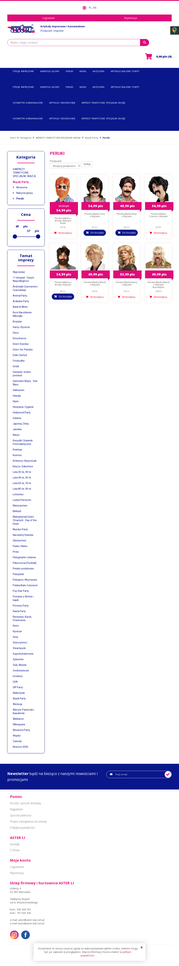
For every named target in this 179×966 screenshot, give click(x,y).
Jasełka (17, 429)
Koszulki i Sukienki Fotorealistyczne (23, 442)
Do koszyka (97, 232)
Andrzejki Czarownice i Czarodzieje (25, 288)
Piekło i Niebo (20, 546)
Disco (16, 332)
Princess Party (21, 605)
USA (15, 681)
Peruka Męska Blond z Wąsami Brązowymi (158, 285)
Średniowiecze (21, 670)
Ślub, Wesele (20, 665)
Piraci (16, 551)
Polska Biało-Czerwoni (25, 585)
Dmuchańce (19, 338)
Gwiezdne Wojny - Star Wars (25, 383)
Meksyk (17, 511)
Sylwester (18, 659)
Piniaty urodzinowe (23, 568)
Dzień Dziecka (20, 344)
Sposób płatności (20, 815)
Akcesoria (20, 187)
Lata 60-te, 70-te (22, 483)
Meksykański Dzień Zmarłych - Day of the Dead (25, 520)
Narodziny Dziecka (23, 535)
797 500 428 (24, 913)
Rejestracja (130, 18)
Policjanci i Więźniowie (25, 579)
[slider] (15, 236)
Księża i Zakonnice (23, 466)
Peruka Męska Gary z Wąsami (94, 215)
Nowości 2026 (20, 746)
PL (90, 7)
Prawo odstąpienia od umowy (28, 821)
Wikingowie (19, 724)
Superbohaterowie (23, 653)
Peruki (18, 198)
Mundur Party (20, 529)
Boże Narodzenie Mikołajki (22, 314)
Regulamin (16, 809)
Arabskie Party (21, 301)
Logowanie (48, 18)
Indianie (17, 418)
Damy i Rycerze (21, 327)
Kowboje (17, 449)
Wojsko (17, 735)
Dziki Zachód (20, 355)
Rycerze (17, 631)
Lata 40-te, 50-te (22, 477)
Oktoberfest (19, 540)
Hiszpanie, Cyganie (23, 407)
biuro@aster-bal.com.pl (31, 923)
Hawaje (17, 395)
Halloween (18, 390)
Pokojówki (18, 574)
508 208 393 (24, 909)
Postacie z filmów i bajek (23, 598)
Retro (16, 625)
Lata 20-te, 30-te (22, 472)
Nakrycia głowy (23, 193)
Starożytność (20, 642)
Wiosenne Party (21, 730)
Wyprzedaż (19, 272)
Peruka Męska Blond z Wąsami (95, 283)
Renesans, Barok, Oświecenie (22, 618)
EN (94, 7)
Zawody (17, 741)
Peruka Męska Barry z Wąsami (126, 283)
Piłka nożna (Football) (25, 563)
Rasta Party (19, 611)
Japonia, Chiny (21, 423)
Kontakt (15, 844)
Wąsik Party (21, 182)
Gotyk (16, 366)
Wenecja (17, 704)
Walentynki (19, 693)
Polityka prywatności (22, 828)
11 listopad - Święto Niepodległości (23, 279)
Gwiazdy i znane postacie (22, 374)
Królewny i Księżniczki (25, 460)
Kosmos (17, 455)
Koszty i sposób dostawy (25, 803)
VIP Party (18, 687)
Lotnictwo (18, 494)
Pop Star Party (21, 591)
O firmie (15, 850)
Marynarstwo (20, 505)
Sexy (15, 637)
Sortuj (87, 164)
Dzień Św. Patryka (23, 349)
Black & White (20, 306)
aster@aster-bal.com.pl (31, 920)
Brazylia (17, 321)
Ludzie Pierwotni (22, 500)
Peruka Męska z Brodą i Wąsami (63, 283)
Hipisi (16, 401)
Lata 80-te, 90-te (22, 488)
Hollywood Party (22, 412)
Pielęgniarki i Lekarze (24, 557)
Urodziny (18, 676)
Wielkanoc (18, 718)
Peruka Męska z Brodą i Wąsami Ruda (63, 221)
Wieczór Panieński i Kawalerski (23, 711)
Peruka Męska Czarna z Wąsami (158, 215)
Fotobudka (18, 360)
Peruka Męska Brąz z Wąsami (126, 215)
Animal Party (20, 295)
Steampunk (19, 648)
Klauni (16, 434)
